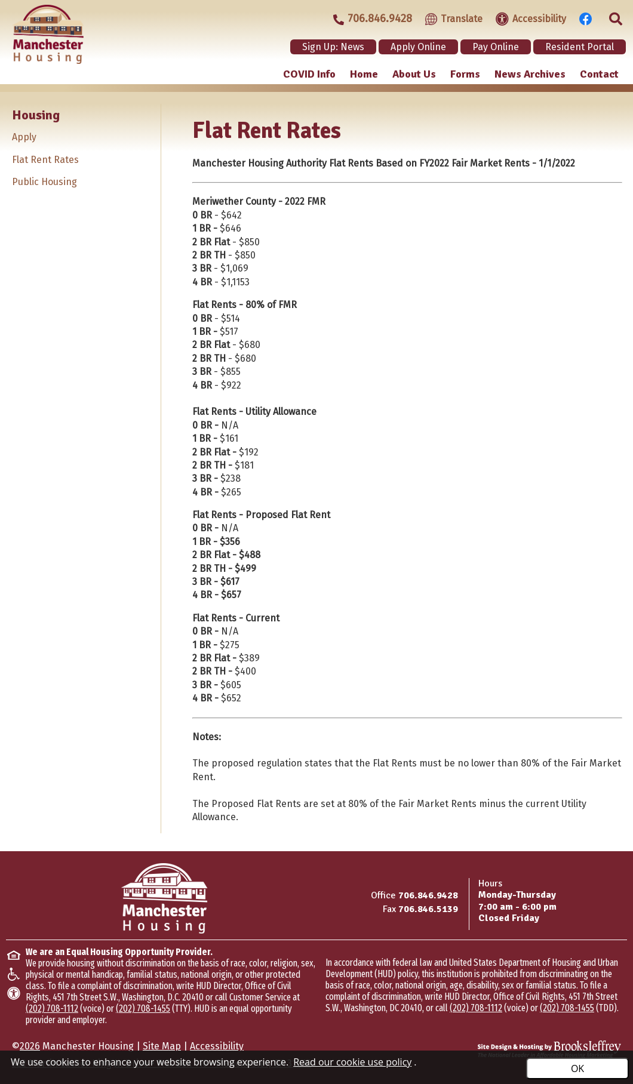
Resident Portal (579, 47)
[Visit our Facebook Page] (582, 18)
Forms (465, 74)
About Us (414, 74)
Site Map (162, 1046)
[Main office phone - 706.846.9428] (367, 18)
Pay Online (495, 47)
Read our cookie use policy (352, 1061)
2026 (30, 1046)
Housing (36, 115)
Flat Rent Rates (45, 159)
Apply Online (418, 47)
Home (364, 74)
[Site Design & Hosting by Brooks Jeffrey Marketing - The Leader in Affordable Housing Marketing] (549, 1049)
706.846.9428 (428, 895)
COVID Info (309, 74)
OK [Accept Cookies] (577, 1068)
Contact (599, 74)
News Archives (530, 74)
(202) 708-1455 (143, 1008)
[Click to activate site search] (612, 18)
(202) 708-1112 (52, 1008)
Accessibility (217, 1046)
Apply (24, 137)
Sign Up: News (333, 47)
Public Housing (44, 181)
